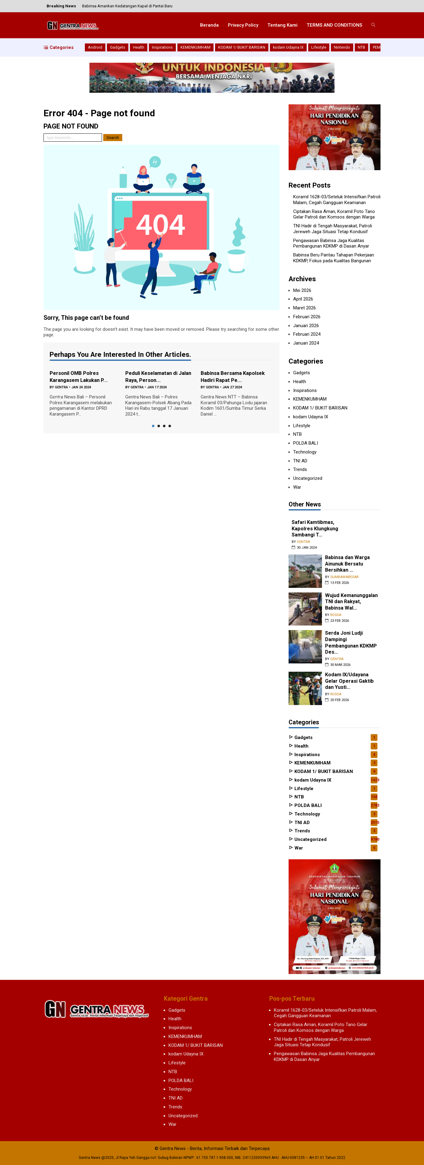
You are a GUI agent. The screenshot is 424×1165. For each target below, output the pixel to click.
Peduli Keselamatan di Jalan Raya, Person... (153, 376)
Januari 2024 (306, 343)
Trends (300, 469)
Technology (304, 452)
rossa (335, 615)
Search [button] (113, 137)
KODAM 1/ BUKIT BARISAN (241, 47)
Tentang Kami (282, 25)
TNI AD (300, 461)
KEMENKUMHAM (195, 47)
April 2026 (303, 299)
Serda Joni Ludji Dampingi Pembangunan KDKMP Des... (351, 642)
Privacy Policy (243, 25)
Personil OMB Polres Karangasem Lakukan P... (81, 376)
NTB (361, 47)
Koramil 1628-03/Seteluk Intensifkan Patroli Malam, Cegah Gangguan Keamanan (336, 199)
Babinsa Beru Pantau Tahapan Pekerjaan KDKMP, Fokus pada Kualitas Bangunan (333, 257)
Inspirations (162, 47)
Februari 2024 (306, 334)
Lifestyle (318, 47)
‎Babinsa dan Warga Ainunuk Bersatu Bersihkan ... (347, 563)
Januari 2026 (306, 325)
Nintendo (342, 47)
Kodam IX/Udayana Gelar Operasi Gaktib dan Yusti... (349, 681)
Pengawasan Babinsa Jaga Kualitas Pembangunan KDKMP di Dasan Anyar (331, 243)
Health (138, 47)
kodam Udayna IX (288, 47)
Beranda (209, 25)
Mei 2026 (302, 290)
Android (95, 47)
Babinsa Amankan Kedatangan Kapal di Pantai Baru (127, 6)
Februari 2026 (306, 316)
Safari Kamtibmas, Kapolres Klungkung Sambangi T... (315, 528)
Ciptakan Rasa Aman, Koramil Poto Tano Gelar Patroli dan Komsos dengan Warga (334, 214)
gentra (61, 387)
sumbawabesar (344, 577)
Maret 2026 (304, 308)
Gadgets (117, 47)
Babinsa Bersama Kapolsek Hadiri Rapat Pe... (235, 376)
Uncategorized (307, 478)
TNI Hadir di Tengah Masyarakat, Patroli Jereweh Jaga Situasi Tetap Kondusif (332, 228)
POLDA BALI (305, 443)
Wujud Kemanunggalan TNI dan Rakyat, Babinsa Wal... (351, 601)
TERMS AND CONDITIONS (334, 25)
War (297, 487)
